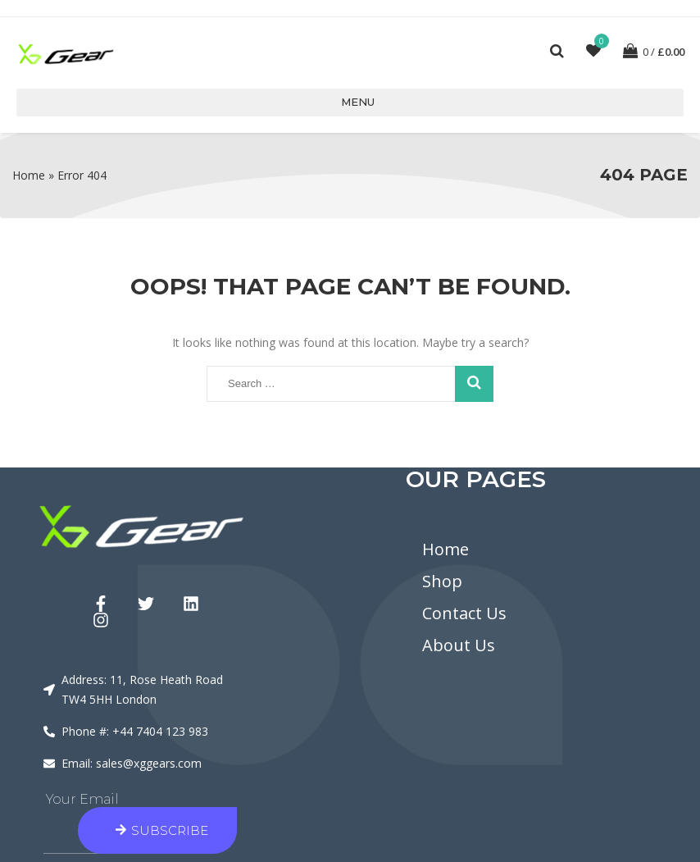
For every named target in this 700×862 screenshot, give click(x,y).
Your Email (82, 799)
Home (28, 175)
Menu (350, 101)
